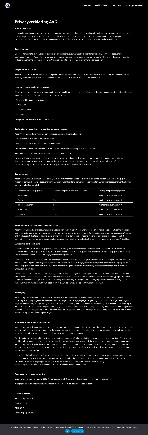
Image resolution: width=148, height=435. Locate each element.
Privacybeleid (78, 431)
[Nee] (144, 429)
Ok (67, 431)
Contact (116, 6)
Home (87, 6)
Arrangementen (134, 6)
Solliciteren (101, 6)
